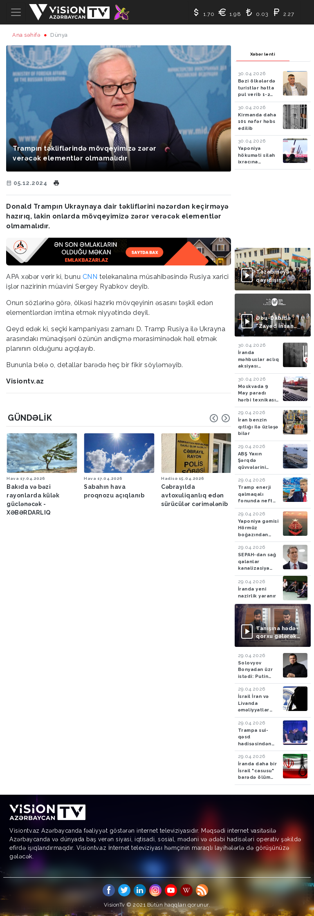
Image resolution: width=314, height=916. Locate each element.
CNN (90, 277)
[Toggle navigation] (16, 12)
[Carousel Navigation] (220, 418)
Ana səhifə (26, 35)
